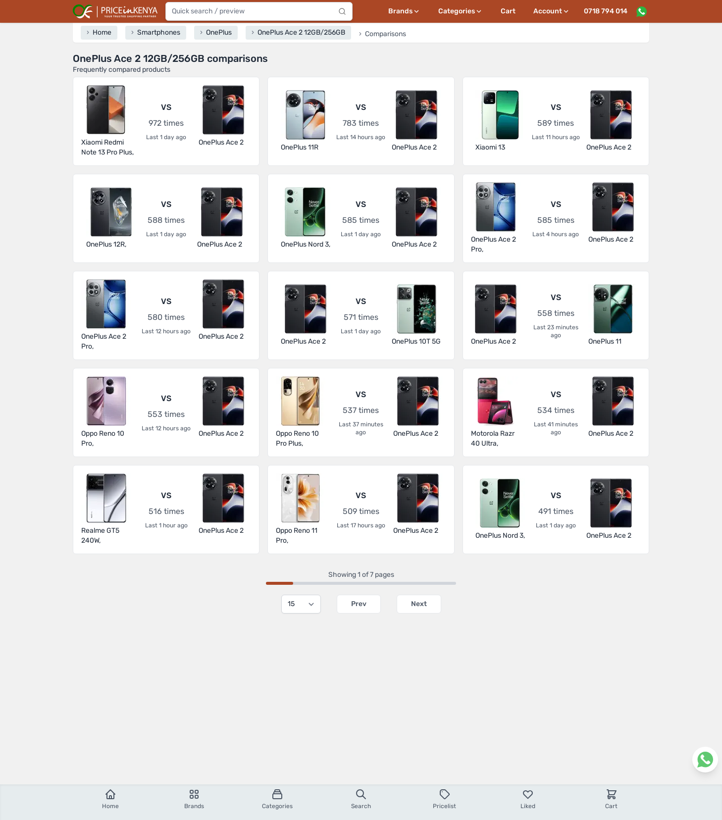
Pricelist (444, 799)
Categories (277, 799)
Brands (194, 799)
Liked (527, 799)
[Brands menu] (404, 11)
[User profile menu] (551, 11)
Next (419, 604)
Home (110, 799)
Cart (508, 11)
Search (361, 799)
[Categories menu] (460, 11)
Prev (358, 604)
